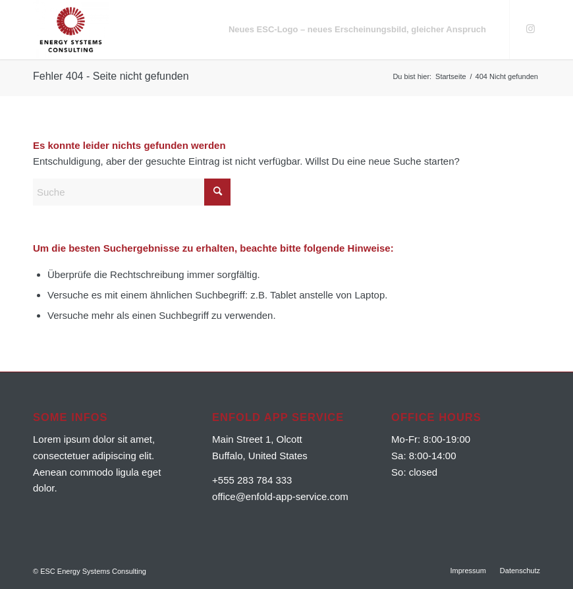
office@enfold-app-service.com (280, 496)
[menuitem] (357, 29)
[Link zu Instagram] (530, 29)
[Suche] (132, 192)
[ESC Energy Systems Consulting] (71, 29)
